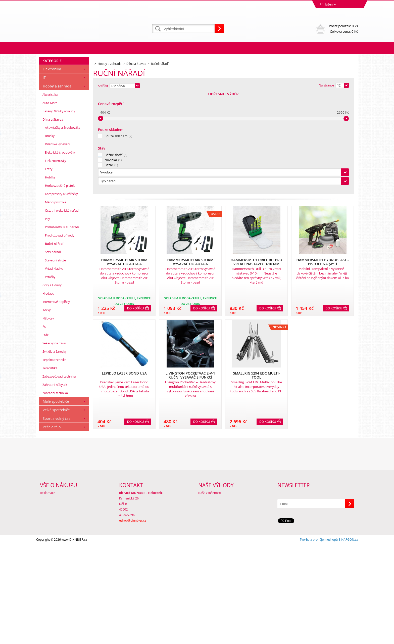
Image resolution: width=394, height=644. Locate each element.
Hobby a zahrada (57, 187)
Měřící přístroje (55, 303)
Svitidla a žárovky (54, 452)
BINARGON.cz (348, 639)
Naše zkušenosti (209, 592)
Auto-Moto (50, 204)
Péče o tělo (52, 528)
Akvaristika (50, 196)
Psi (44, 428)
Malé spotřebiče (56, 502)
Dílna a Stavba (52, 220)
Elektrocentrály (55, 262)
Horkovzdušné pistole (60, 287)
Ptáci (45, 436)
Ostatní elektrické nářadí (62, 311)
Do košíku (135, 207)
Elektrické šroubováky (60, 253)
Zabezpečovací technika (59, 477)
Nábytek (48, 419)
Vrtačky (50, 378)
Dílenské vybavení (57, 245)
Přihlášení (326, 4)
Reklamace (47, 592)
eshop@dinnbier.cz (132, 620)
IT (44, 178)
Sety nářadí (53, 353)
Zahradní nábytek (54, 486)
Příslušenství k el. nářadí (62, 328)
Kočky (46, 411)
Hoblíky (50, 278)
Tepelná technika (54, 461)
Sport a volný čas (56, 519)
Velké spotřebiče (56, 511)
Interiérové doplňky (56, 403)
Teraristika (49, 469)
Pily (47, 320)
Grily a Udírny (52, 386)
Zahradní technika (55, 494)
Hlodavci (48, 394)
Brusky (50, 237)
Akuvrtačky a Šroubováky (62, 228)
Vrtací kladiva (54, 369)
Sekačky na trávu (54, 444)
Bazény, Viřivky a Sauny (58, 212)
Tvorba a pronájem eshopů (319, 639)
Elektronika (52, 170)
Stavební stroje (55, 361)
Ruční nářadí (54, 345)
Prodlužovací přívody (59, 336)
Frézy (48, 270)
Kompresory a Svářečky (61, 295)
